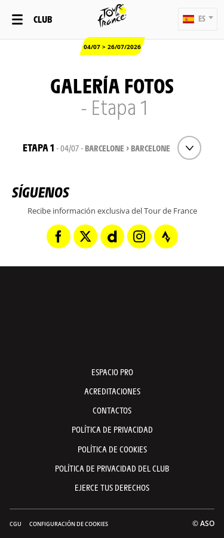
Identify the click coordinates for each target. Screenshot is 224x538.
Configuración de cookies (68, 524)
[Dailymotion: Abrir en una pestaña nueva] (112, 236)
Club (42, 19)
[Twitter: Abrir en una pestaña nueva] (85, 236)
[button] (197, 19)
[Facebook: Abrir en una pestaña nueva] (58, 236)
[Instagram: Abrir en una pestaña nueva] (139, 236)
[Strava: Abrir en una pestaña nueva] (166, 236)
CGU (16, 524)
